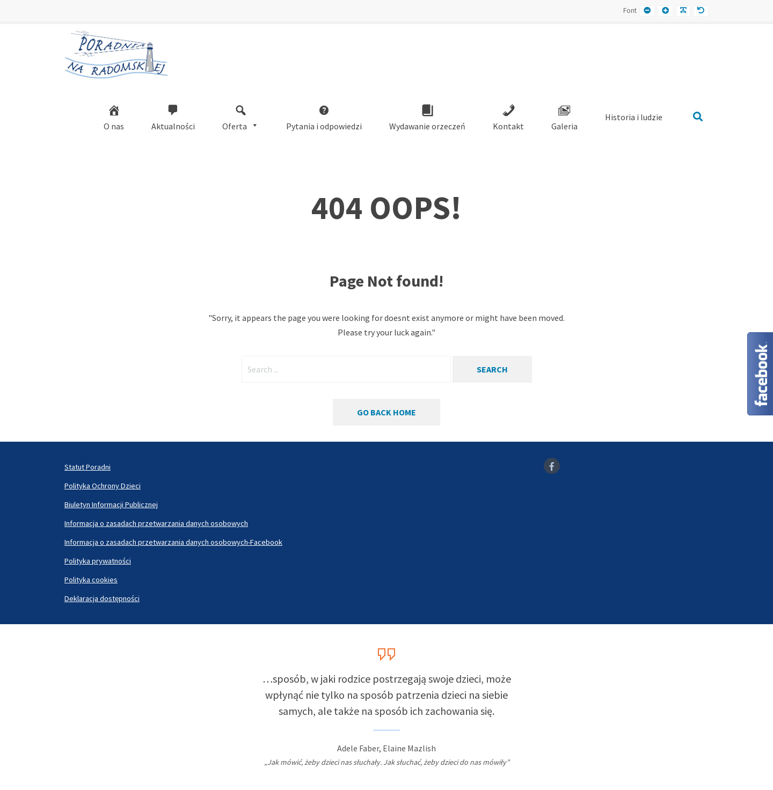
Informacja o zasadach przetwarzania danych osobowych (156, 523)
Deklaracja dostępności (102, 598)
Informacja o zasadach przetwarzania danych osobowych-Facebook (173, 542)
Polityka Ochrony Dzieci (102, 486)
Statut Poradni (87, 467)
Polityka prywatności (97, 561)
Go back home (386, 412)
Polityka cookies (91, 579)
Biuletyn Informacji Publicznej (111, 504)
